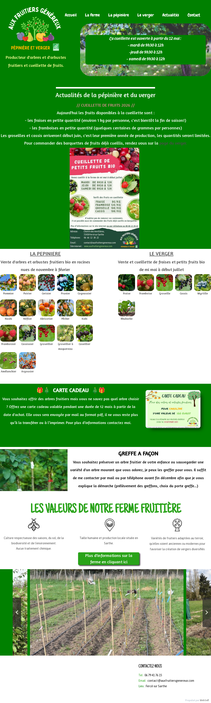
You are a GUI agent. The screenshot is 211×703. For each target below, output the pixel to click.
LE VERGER (161, 254)
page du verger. (172, 143)
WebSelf (204, 700)
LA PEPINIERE (45, 254)
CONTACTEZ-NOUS (150, 666)
